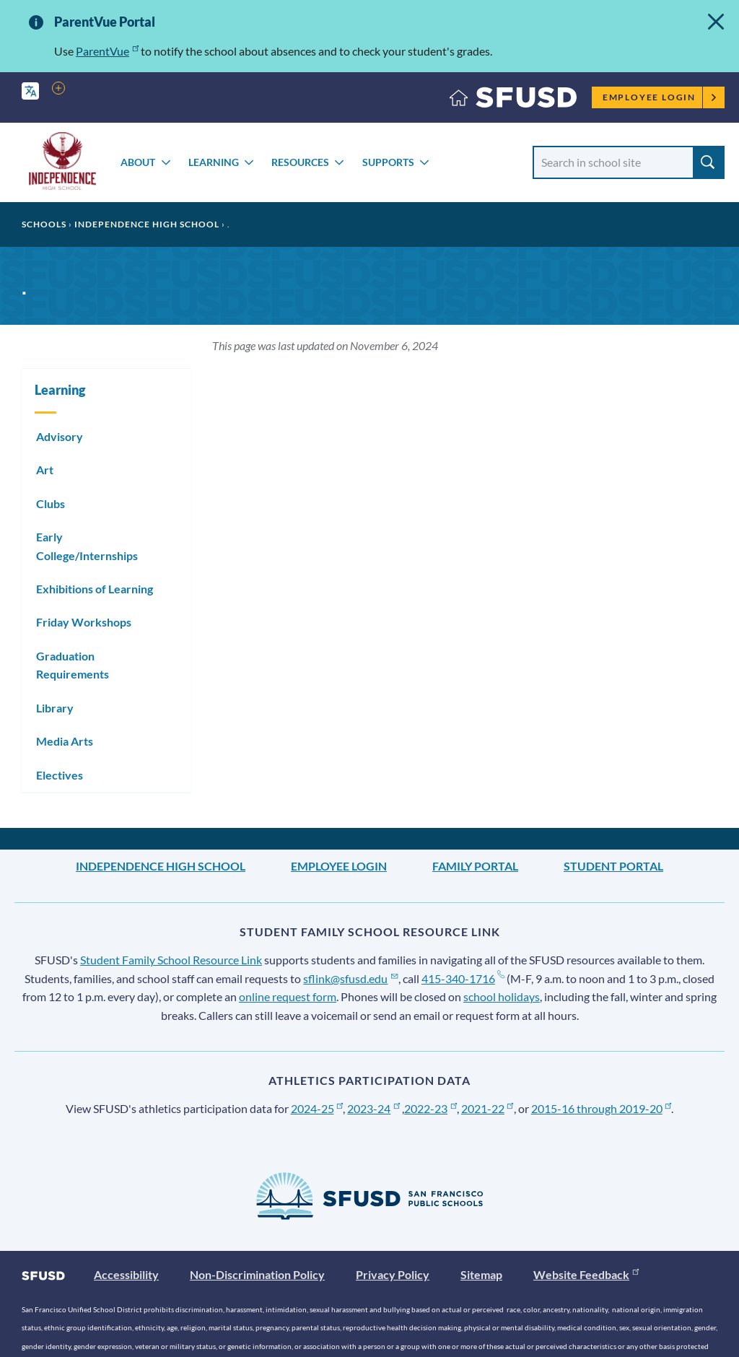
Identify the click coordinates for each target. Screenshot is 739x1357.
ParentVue (107, 51)
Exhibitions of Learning (94, 588)
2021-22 (487, 1108)
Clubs (50, 503)
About (138, 162)
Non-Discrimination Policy (257, 1274)
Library (55, 708)
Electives (59, 775)
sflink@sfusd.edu (350, 978)
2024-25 (317, 1108)
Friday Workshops (83, 622)
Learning (213, 162)
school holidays (501, 996)
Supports (388, 162)
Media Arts (64, 741)
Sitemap (481, 1274)
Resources (300, 162)
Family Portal (475, 866)
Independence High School (146, 224)
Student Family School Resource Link (171, 960)
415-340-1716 (462, 978)
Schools (44, 224)
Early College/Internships (87, 546)
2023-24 (373, 1108)
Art (44, 469)
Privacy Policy (392, 1274)
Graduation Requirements (72, 665)
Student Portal (613, 866)
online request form (287, 996)
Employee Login (660, 97)
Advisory (59, 436)
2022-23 (430, 1108)
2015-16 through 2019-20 (601, 1108)
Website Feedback (586, 1274)
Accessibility (126, 1274)
